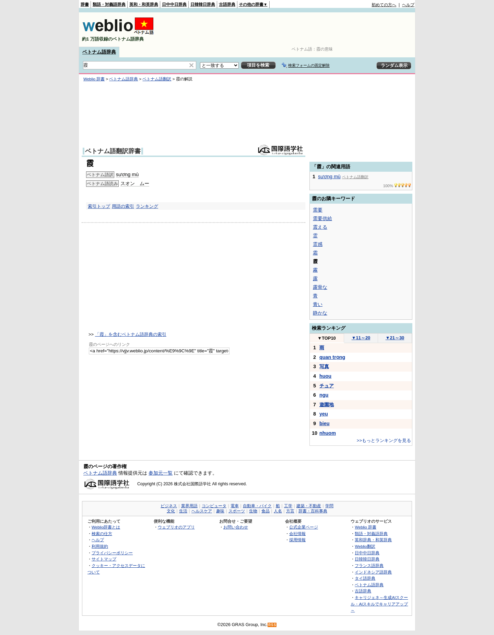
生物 (253, 511)
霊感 (317, 244)
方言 (290, 511)
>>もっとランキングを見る (384, 440)
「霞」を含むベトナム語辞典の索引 (130, 334)
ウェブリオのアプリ (176, 527)
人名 (278, 511)
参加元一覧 (161, 473)
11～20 (361, 337)
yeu (323, 414)
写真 (324, 366)
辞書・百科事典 (312, 511)
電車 (235, 506)
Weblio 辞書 (94, 79)
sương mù (127, 174)
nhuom (327, 433)
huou (325, 376)
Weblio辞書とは (106, 527)
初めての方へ (384, 4)
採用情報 (297, 539)
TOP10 (326, 338)
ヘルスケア (201, 511)
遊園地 (326, 404)
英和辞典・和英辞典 (373, 539)
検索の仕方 (102, 533)
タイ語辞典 (365, 578)
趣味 (220, 511)
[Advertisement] (289, 29)
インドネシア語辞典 (373, 572)
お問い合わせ (235, 527)
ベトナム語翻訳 (156, 79)
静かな (320, 313)
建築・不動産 (308, 506)
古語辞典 (227, 4)
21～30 (395, 337)
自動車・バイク (257, 506)
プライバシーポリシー (112, 553)
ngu (323, 395)
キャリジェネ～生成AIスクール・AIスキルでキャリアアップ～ (379, 603)
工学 (288, 506)
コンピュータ (214, 506)
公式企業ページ (303, 527)
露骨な (320, 287)
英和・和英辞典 (143, 4)
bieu (324, 423)
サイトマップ (104, 559)
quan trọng (332, 357)
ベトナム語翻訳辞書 (113, 151)
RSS (272, 625)
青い (317, 304)
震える (320, 227)
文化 (171, 511)
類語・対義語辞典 (109, 4)
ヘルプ (408, 4)
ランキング (147, 206)
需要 (317, 210)
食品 (265, 511)
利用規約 (100, 546)
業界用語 (189, 506)
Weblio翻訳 (365, 546)
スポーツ (236, 511)
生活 (183, 511)
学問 (329, 506)
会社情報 (297, 533)
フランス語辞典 (369, 565)
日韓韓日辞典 (202, 4)
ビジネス (169, 506)
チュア (326, 385)
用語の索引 (123, 206)
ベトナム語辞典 (99, 52)
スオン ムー (134, 183)
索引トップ (99, 206)
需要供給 (322, 218)
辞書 (85, 4)
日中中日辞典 (174, 4)
